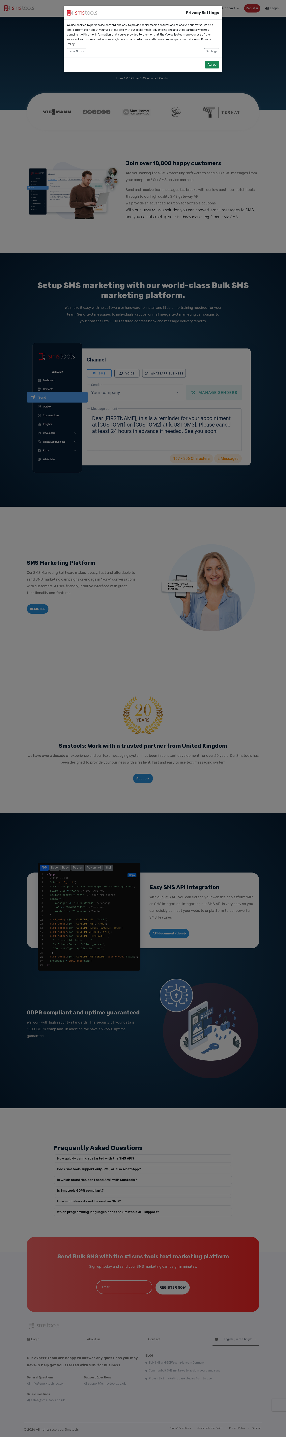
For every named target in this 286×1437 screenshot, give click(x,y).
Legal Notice (77, 51)
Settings (211, 51)
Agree (212, 64)
